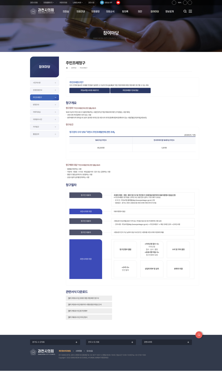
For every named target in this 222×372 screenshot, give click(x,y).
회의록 (125, 11)
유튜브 (120, 3)
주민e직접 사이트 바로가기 (90, 90)
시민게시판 (36, 83)
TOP (198, 335)
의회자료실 (36, 112)
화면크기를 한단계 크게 (174, 3)
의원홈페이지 (47, 3)
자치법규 (36, 127)
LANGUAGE (78, 3)
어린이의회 (64, 3)
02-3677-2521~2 (96, 356)
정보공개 (169, 11)
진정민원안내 (37, 90)
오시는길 (90, 352)
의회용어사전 (37, 119)
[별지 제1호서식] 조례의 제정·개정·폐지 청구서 (83, 298)
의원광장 (95, 11)
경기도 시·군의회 (39, 343)
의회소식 (110, 11)
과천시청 (93, 3)
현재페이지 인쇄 (190, 3)
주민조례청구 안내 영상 (130, 90)
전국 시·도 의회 (94, 343)
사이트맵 (79, 352)
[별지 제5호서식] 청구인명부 (77, 311)
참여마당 (155, 11)
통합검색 (36, 134)
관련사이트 (149, 343)
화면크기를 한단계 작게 (185, 3)
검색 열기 (185, 11)
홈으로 (67, 68)
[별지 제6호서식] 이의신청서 (77, 317)
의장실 (66, 11)
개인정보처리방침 (65, 352)
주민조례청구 (37, 97)
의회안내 (80, 11)
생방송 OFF (110, 3)
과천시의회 (34, 3)
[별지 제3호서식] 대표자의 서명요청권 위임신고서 (85, 304)
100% (179, 2)
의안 (140, 11)
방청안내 (36, 105)
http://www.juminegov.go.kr (141, 200)
